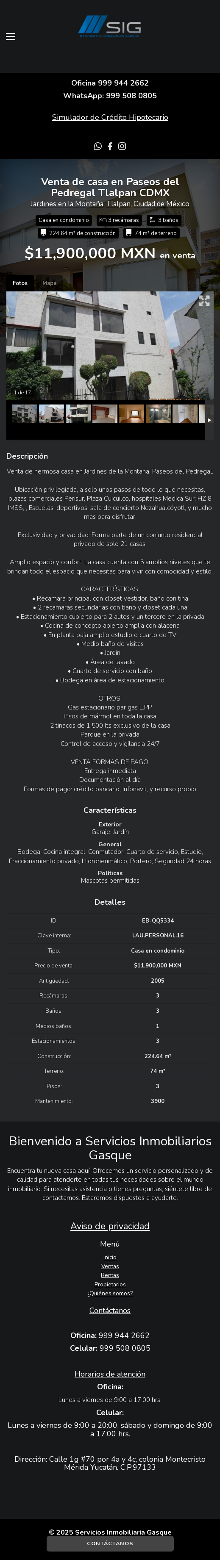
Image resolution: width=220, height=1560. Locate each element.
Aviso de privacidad (110, 1226)
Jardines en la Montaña (67, 204)
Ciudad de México (161, 204)
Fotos (20, 283)
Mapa (49, 283)
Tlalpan (118, 204)
